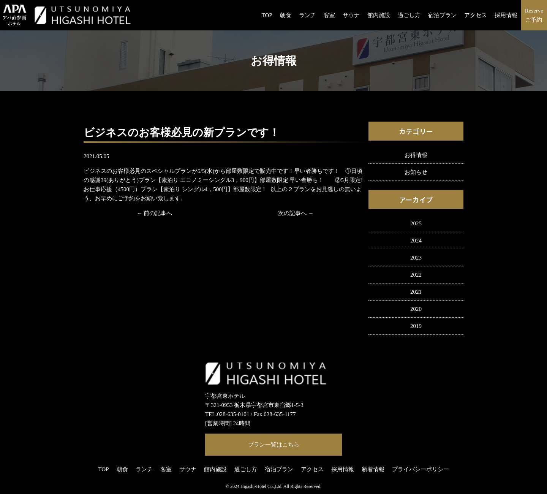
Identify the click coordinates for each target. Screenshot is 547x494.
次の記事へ (292, 213)
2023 (416, 258)
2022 (416, 275)
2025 (416, 223)
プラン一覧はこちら (273, 445)
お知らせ (416, 172)
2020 (416, 309)
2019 (416, 326)
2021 (416, 292)
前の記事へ (158, 213)
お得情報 (416, 155)
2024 (416, 241)
